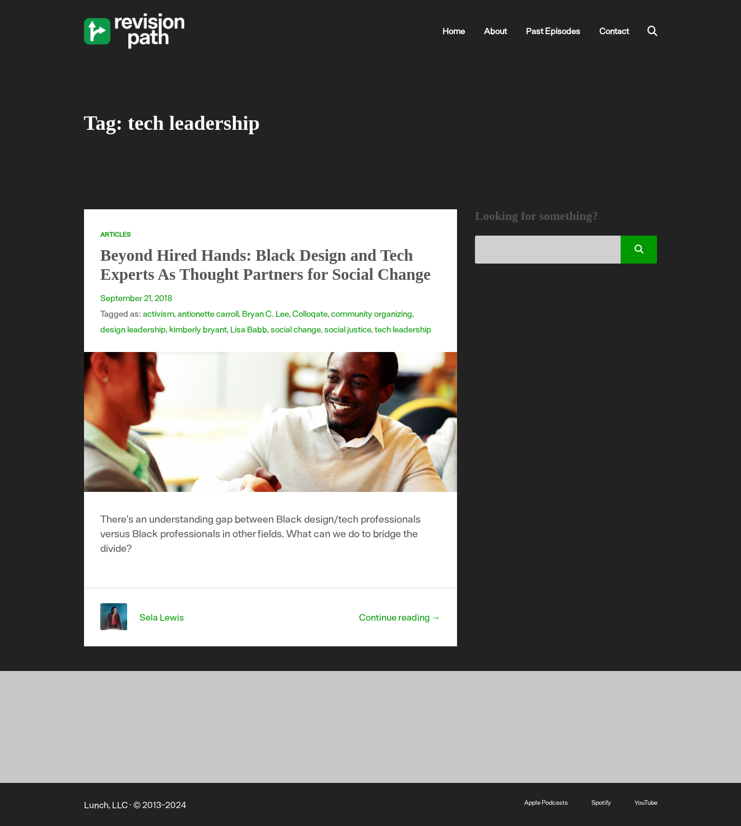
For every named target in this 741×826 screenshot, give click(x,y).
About (495, 31)
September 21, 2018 (136, 298)
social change (296, 329)
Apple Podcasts (546, 802)
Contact (614, 31)
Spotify (601, 802)
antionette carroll (208, 313)
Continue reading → (400, 616)
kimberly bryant (198, 329)
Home (453, 31)
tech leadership (403, 329)
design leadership (133, 329)
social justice (347, 329)
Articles (115, 234)
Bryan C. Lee (265, 313)
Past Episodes (553, 31)
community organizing (371, 313)
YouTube (646, 802)
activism (158, 313)
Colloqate (310, 313)
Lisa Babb (248, 329)
